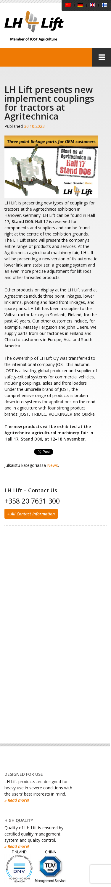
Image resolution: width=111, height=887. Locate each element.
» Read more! (16, 800)
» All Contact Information (31, 514)
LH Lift (34, 26)
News (52, 465)
